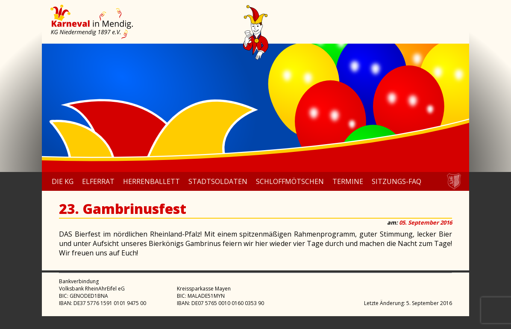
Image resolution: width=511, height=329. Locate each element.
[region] (255, 108)
